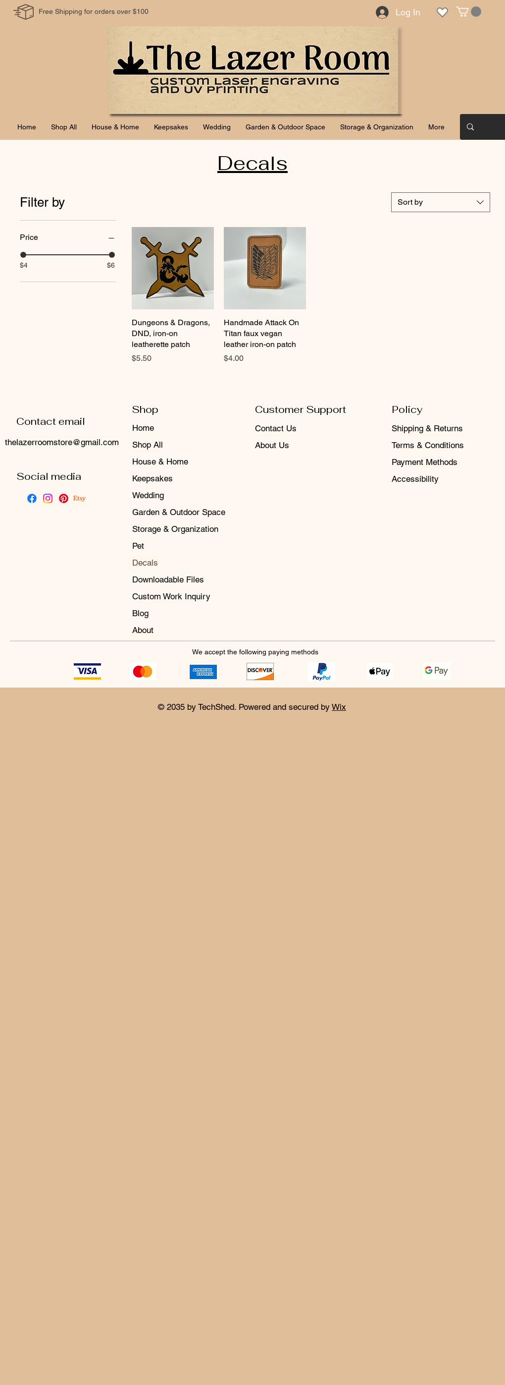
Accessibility (415, 479)
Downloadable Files (168, 579)
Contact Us (276, 428)
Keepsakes (152, 478)
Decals (145, 563)
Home (143, 428)
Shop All (147, 445)
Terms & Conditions (428, 445)
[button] (468, 11)
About (142, 630)
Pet (138, 546)
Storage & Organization (175, 529)
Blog (140, 613)
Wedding (148, 495)
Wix (339, 707)
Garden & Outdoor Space (178, 512)
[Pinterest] (63, 498)
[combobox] (440, 202)
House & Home (160, 461)
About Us (272, 445)
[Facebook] (32, 498)
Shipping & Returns (427, 428)
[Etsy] (79, 498)
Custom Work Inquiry (171, 596)
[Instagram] (48, 498)
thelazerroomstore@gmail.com (62, 442)
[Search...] (487, 127)
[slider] (23, 255)
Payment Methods (426, 462)
